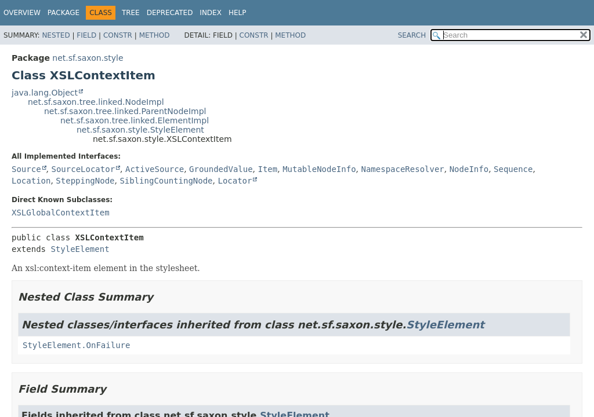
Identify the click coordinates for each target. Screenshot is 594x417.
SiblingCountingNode (165, 180)
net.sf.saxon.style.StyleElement (140, 129)
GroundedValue (221, 169)
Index (211, 13)
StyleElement (79, 249)
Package (63, 13)
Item (268, 169)
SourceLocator (83, 169)
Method (154, 35)
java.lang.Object (45, 92)
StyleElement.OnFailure (76, 345)
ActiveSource (154, 169)
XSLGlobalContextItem (61, 212)
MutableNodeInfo (319, 169)
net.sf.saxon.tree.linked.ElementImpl (134, 120)
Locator (235, 180)
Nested (56, 35)
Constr (117, 35)
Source (26, 169)
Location (31, 180)
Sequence (513, 169)
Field (86, 35)
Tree (131, 13)
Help (238, 13)
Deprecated (170, 13)
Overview (22, 13)
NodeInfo (469, 169)
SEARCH (412, 35)
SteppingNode (85, 180)
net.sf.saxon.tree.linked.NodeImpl (96, 102)
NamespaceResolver (402, 169)
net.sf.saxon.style (87, 58)
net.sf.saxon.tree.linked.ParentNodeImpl (125, 111)
